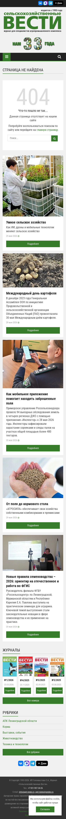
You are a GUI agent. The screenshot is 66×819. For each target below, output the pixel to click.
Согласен (45, 809)
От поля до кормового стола (27, 504)
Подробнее (33, 243)
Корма (6, 726)
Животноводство (13, 738)
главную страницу (47, 130)
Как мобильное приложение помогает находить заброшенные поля (31, 398)
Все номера (33, 700)
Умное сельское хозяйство (26, 222)
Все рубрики (33, 752)
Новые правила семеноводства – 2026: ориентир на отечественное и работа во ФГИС (32, 581)
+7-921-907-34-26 (35, 788)
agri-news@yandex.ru (44, 792)
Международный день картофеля (31, 293)
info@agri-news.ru (26, 792)
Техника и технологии (15, 744)
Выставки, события (14, 732)
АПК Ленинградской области (20, 721)
